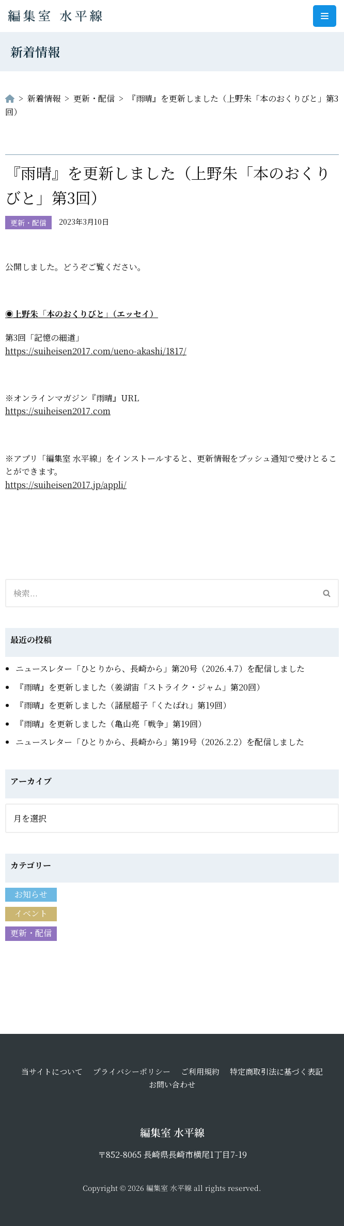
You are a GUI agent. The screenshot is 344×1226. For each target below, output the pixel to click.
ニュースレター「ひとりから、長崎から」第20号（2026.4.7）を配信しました (160, 668)
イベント (31, 913)
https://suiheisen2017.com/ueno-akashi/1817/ (95, 351)
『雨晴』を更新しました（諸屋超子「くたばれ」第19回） (123, 705)
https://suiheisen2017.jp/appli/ (66, 485)
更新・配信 (28, 222)
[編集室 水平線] (57, 16)
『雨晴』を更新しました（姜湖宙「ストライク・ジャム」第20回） (139, 687)
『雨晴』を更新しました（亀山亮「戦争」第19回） (110, 724)
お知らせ (31, 894)
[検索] (160, 593)
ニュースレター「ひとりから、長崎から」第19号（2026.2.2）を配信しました (159, 742)
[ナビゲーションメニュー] (324, 16)
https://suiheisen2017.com (58, 411)
